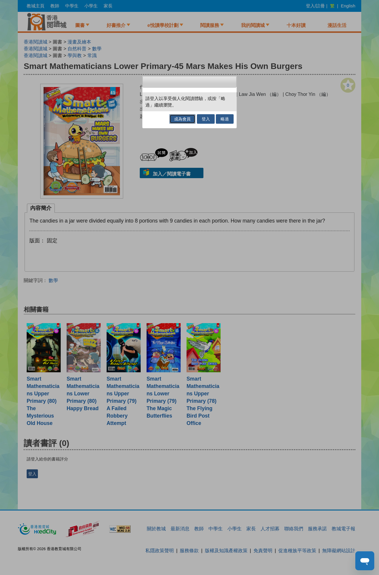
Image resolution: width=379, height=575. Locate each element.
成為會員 (182, 119)
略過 (225, 119)
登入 (206, 119)
